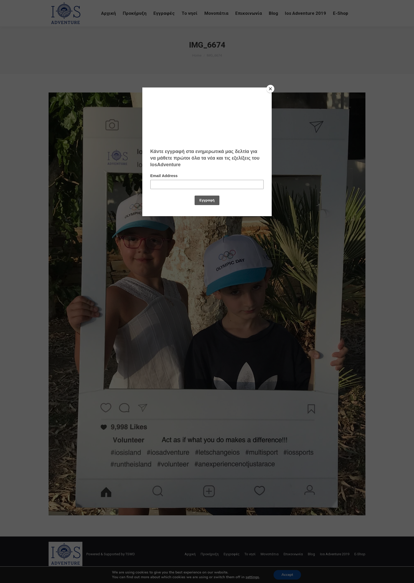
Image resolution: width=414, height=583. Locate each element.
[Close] (270, 89)
